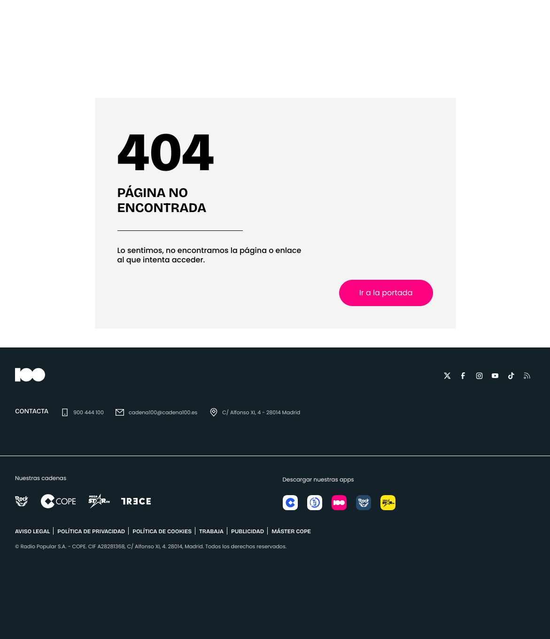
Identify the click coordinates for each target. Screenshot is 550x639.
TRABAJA (211, 532)
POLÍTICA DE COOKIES (162, 532)
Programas (380, 73)
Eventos (154, 73)
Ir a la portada (386, 292)
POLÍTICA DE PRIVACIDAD (91, 532)
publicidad (247, 532)
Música (112, 73)
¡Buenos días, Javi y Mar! (228, 73)
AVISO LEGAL (32, 532)
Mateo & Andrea (315, 73)
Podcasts (434, 73)
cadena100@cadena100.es (163, 412)
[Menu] (15, 32)
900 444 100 (88, 412)
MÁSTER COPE (291, 532)
